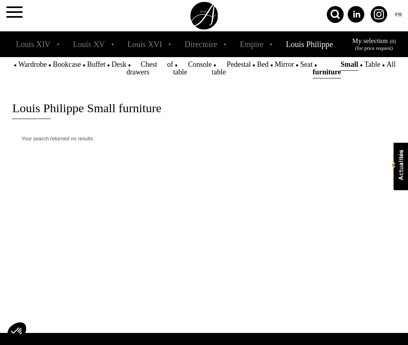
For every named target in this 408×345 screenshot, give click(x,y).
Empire (251, 44)
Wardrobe (32, 64)
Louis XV (89, 44)
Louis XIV (33, 44)
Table (373, 64)
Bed (263, 64)
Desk (119, 64)
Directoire (201, 44)
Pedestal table (231, 68)
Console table (192, 68)
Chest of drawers (150, 68)
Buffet (96, 64)
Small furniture (336, 68)
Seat (306, 64)
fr (398, 15)
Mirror (284, 64)
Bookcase (67, 64)
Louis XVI (144, 44)
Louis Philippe (309, 44)
